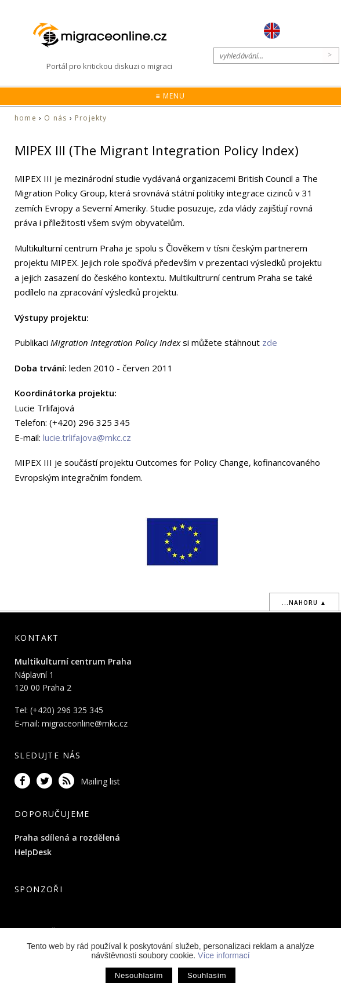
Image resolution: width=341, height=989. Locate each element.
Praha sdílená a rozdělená (67, 837)
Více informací (223, 955)
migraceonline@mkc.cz (85, 723)
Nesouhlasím (139, 975)
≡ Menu (170, 96)
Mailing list (100, 781)
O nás (55, 118)
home (25, 118)
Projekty (91, 118)
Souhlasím (206, 975)
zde (269, 342)
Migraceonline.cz (105, 35)
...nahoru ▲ (304, 602)
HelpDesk (33, 851)
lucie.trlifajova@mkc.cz (87, 437)
